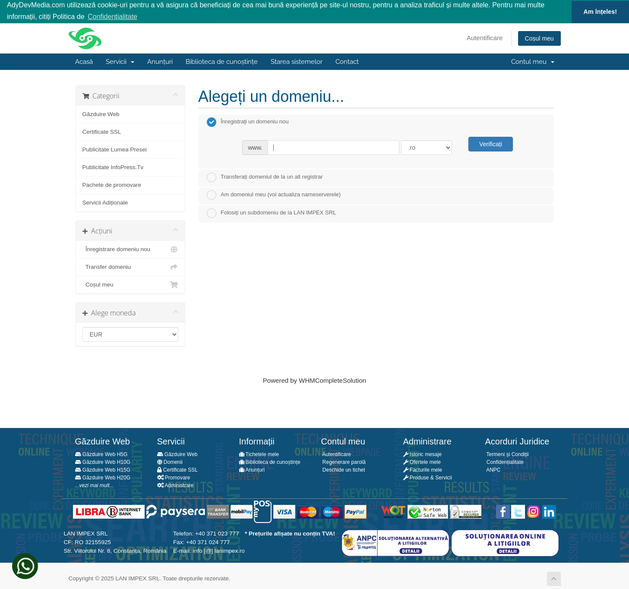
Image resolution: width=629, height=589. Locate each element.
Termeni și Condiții (507, 454)
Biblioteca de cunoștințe (222, 61)
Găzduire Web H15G (103, 469)
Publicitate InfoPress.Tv (113, 167)
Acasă (84, 61)
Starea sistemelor (296, 61)
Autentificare (485, 37)
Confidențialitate (504, 462)
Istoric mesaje (422, 454)
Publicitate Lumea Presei (114, 149)
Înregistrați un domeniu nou (248, 121)
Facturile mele (423, 469)
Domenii (170, 462)
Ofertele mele (422, 462)
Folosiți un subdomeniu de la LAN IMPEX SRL (271, 212)
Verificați (490, 143)
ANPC (493, 469)
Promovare (173, 477)
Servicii (120, 61)
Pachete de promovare (112, 184)
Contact (347, 61)
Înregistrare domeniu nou (130, 249)
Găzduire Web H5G (101, 454)
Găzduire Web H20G (103, 477)
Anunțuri (160, 61)
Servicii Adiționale (105, 202)
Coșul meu (539, 38)
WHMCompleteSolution (332, 380)
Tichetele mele (259, 454)
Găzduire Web (101, 113)
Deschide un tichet (343, 469)
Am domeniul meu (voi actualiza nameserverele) (274, 194)
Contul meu (532, 61)
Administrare (175, 485)
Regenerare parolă (343, 462)
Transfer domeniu (130, 266)
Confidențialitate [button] (112, 16)
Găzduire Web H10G (103, 462)
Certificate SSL (101, 131)
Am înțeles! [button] (600, 11)
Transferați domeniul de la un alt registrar (265, 176)
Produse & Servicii (427, 477)
